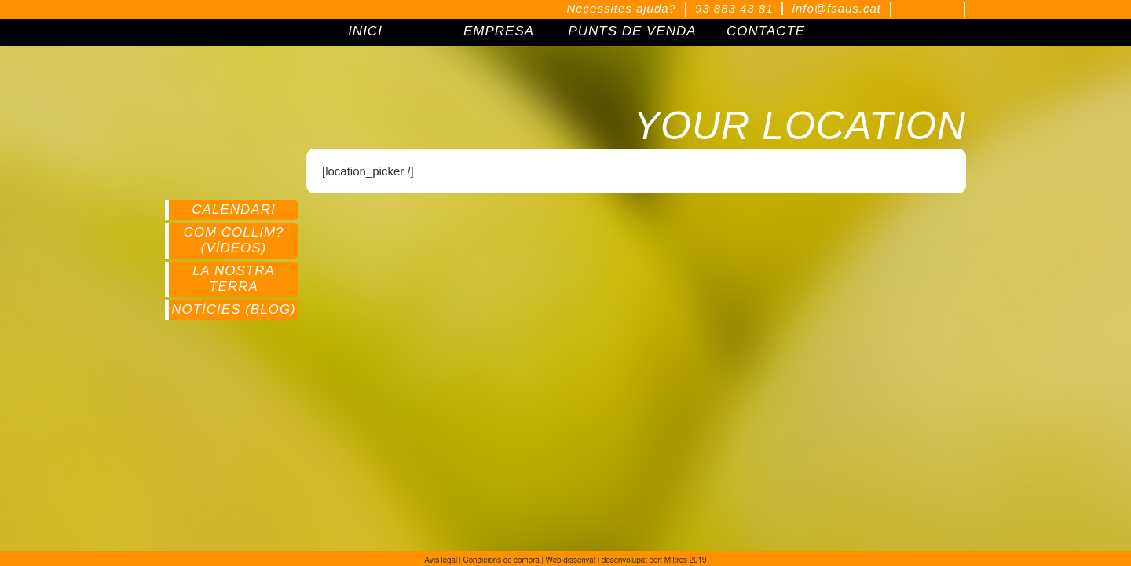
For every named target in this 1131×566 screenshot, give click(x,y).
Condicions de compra (501, 560)
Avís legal (440, 560)
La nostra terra (233, 278)
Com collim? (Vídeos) (233, 240)
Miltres (675, 560)
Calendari (233, 209)
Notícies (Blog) (233, 309)
